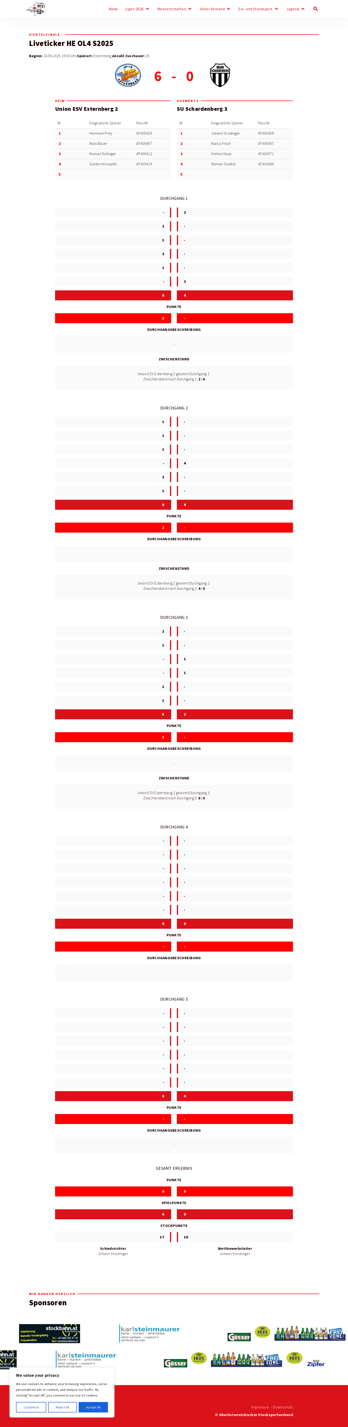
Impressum (260, 1407)
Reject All (62, 1407)
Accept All (93, 1407)
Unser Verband (212, 9)
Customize (31, 1407)
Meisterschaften (171, 9)
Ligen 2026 (134, 9)
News (113, 9)
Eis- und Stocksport (255, 9)
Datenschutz (283, 1407)
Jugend (292, 9)
